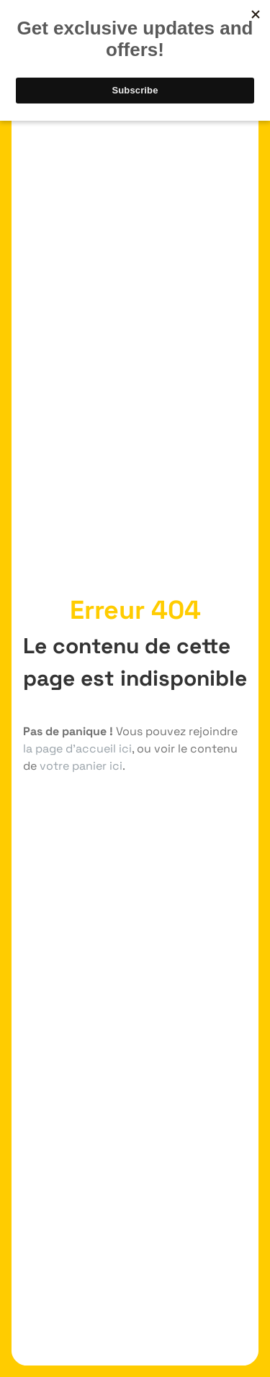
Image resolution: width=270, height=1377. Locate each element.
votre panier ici (81, 765)
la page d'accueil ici (77, 748)
